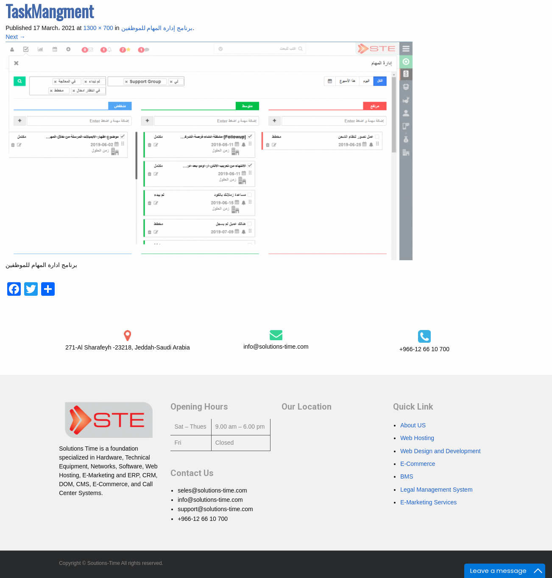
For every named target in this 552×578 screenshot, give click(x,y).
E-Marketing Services (428, 502)
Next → (15, 36)
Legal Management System (436, 489)
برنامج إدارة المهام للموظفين (157, 28)
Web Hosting (417, 438)
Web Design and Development (440, 451)
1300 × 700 (98, 28)
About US (413, 425)
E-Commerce (417, 463)
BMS (406, 476)
